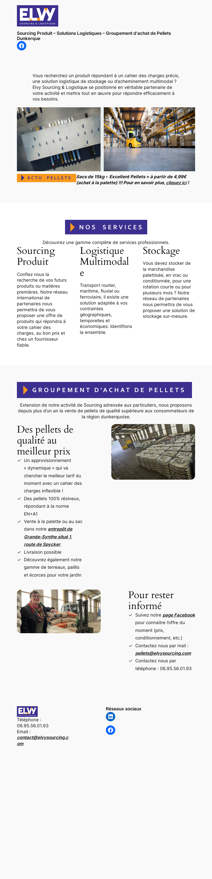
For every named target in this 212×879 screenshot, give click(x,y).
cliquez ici (176, 182)
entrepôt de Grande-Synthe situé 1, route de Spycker (48, 536)
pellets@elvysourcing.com (163, 653)
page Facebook (179, 615)
